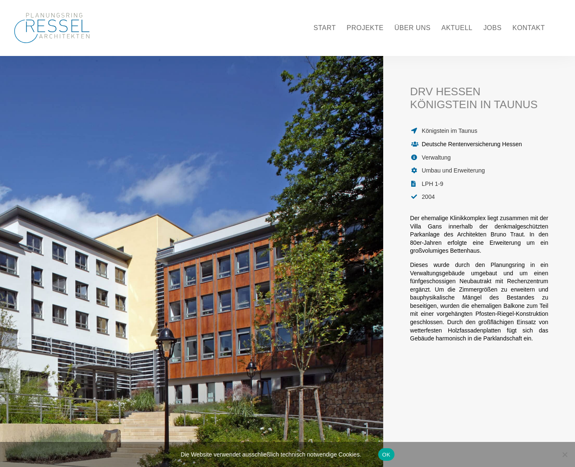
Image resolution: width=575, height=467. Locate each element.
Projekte (365, 28)
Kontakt (528, 28)
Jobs (492, 28)
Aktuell (457, 28)
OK (386, 455)
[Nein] (564, 454)
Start (324, 28)
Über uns (412, 28)
